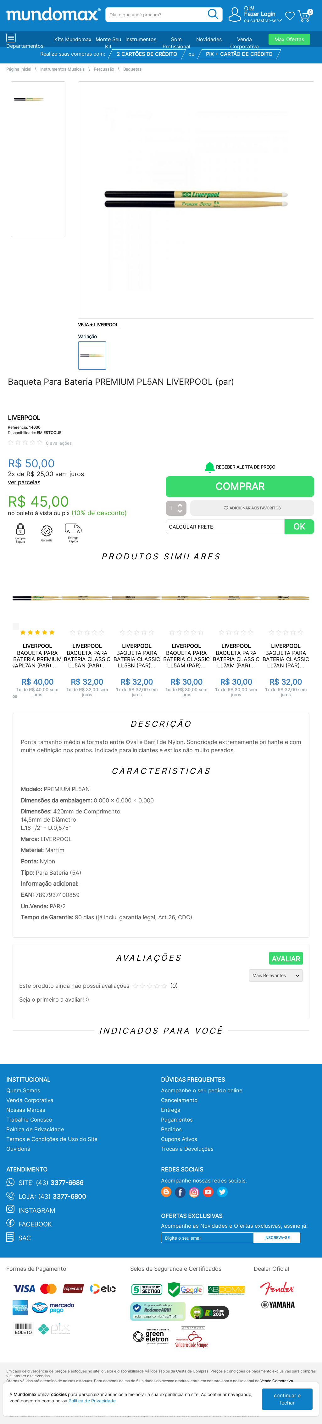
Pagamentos (177, 1120)
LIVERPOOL (24, 417)
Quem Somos (23, 1090)
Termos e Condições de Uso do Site (51, 1139)
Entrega (170, 1110)
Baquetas (132, 69)
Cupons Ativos (179, 1139)
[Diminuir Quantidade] (180, 512)
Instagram (37, 1210)
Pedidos (171, 1129)
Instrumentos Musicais (62, 69)
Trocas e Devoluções (187, 1149)
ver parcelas (24, 482)
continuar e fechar (287, 1399)
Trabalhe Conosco (29, 1120)
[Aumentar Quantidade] (180, 505)
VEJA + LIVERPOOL (98, 324)
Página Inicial (18, 69)
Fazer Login (259, 14)
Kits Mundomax (73, 39)
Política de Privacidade (35, 1129)
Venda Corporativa (29, 1100)
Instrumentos (140, 39)
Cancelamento (179, 1100)
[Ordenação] (276, 975)
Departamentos (24, 46)
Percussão (104, 69)
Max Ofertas (289, 39)
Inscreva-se (277, 1237)
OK (299, 526)
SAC (24, 1238)
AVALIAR (286, 959)
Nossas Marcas (25, 1110)
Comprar (239, 486)
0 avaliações (59, 443)
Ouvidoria (18, 1149)
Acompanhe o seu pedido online (201, 1090)
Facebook (35, 1224)
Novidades (209, 39)
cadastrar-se (263, 20)
